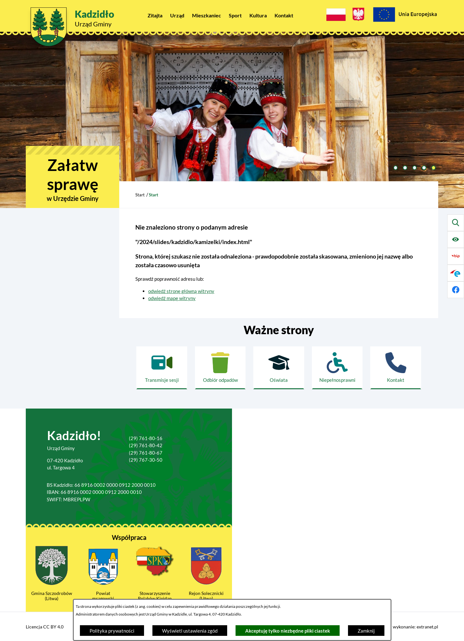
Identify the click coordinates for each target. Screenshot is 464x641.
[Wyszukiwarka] (455, 222)
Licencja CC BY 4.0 (44, 626)
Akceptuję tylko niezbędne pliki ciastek (287, 631)
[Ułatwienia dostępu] (455, 239)
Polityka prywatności (112, 631)
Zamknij (366, 631)
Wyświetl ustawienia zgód (190, 631)
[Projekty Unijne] (404, 15)
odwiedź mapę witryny (172, 298)
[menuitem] (155, 15)
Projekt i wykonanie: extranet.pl (406, 626)
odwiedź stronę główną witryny (181, 291)
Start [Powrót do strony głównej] (140, 194)
